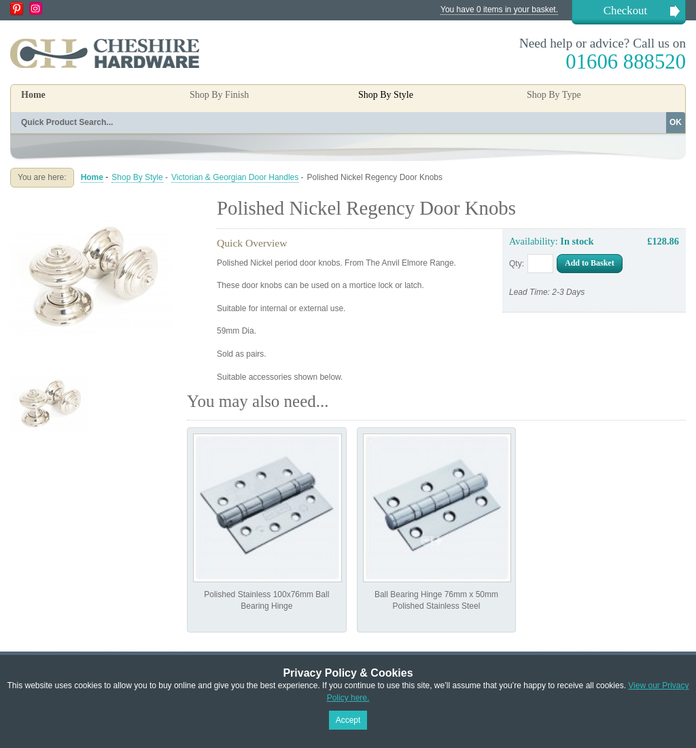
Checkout (625, 10)
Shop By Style (136, 177)
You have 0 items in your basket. (499, 9)
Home (33, 95)
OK (675, 122)
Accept (348, 720)
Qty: (516, 263)
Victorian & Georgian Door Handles (234, 177)
